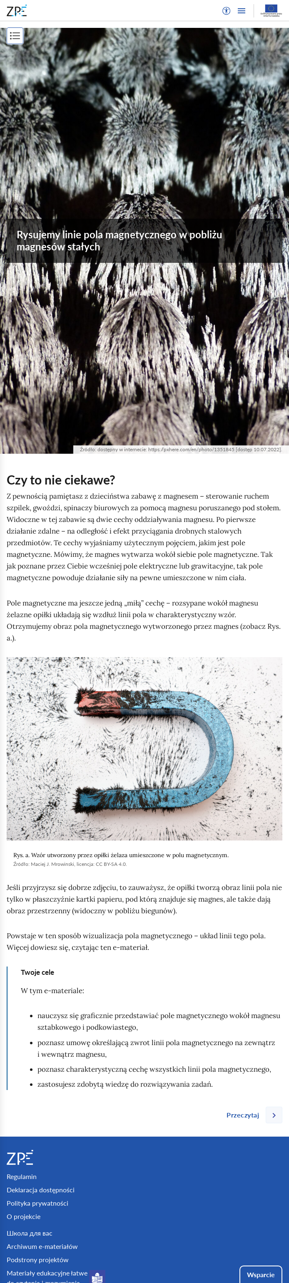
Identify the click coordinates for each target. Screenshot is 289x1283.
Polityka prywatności (37, 1203)
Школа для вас (29, 1233)
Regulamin (22, 1176)
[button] (226, 11)
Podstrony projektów (38, 1259)
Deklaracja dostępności (41, 1190)
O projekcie (23, 1216)
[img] (144, 749)
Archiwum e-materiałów (42, 1246)
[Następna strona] (251, 1115)
